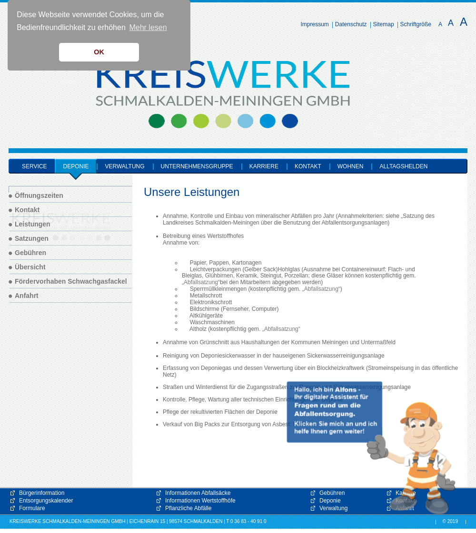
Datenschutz (351, 24)
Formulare (32, 508)
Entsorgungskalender (46, 500)
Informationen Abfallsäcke (197, 493)
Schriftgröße (415, 24)
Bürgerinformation (41, 493)
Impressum (315, 24)
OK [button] (99, 52)
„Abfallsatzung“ (201, 282)
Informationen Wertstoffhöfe (200, 500)
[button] (371, 448)
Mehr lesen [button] (148, 27)
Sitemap (383, 24)
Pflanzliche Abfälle (188, 508)
